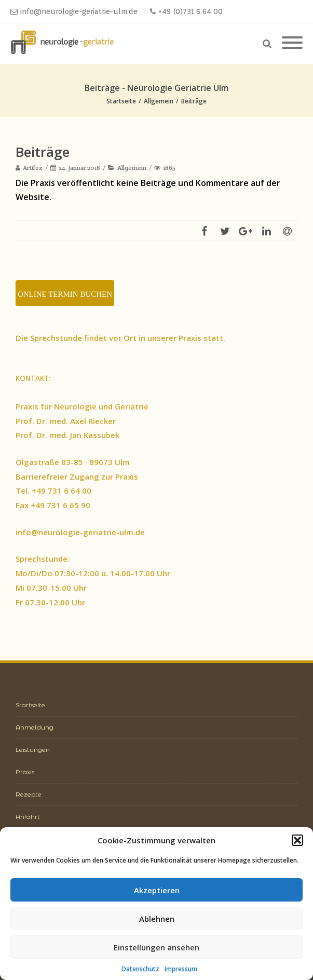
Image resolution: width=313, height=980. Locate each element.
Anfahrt (28, 816)
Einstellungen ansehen (156, 947)
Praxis (25, 772)
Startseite (30, 705)
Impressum (181, 968)
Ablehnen (156, 918)
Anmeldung (34, 727)
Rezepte (29, 794)
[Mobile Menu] (292, 43)
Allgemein (131, 167)
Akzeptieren (157, 890)
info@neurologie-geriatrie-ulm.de (74, 11)
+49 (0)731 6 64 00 (186, 11)
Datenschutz (140, 968)
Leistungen (33, 749)
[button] (297, 840)
